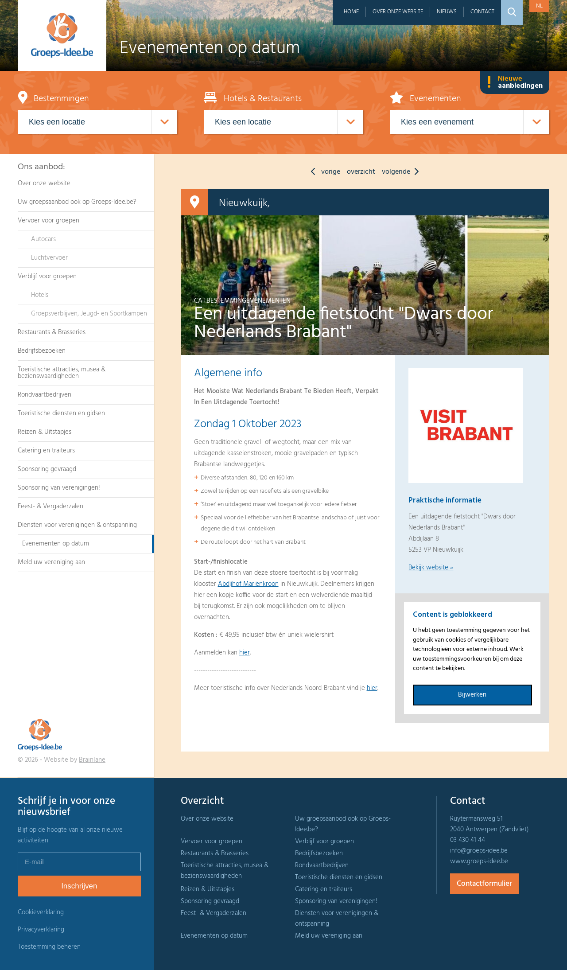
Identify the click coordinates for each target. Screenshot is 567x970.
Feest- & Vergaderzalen (50, 506)
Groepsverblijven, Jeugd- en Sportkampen (89, 313)
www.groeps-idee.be (479, 861)
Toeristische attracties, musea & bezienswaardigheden (61, 373)
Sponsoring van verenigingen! (59, 488)
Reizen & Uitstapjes (44, 432)
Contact (482, 11)
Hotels (39, 295)
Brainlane (92, 760)
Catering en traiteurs (46, 450)
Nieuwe (515, 82)
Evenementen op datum (55, 543)
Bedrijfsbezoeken (42, 351)
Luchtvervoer (49, 258)
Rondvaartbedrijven (44, 395)
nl (539, 6)
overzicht (361, 172)
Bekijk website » (430, 567)
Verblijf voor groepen (47, 276)
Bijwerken (472, 695)
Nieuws (447, 11)
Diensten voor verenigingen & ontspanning (77, 525)
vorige (323, 172)
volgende (402, 172)
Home (351, 11)
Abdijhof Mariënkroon (248, 584)
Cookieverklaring (41, 912)
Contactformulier (484, 884)
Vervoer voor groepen (48, 220)
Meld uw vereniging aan (51, 562)
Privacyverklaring (41, 929)
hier (244, 652)
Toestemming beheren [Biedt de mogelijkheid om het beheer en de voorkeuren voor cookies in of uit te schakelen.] (49, 947)
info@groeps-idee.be (479, 850)
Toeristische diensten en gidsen (61, 413)
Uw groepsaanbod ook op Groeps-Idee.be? (77, 202)
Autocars (43, 239)
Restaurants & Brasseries (51, 332)
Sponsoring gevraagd (47, 469)
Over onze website (398, 11)
